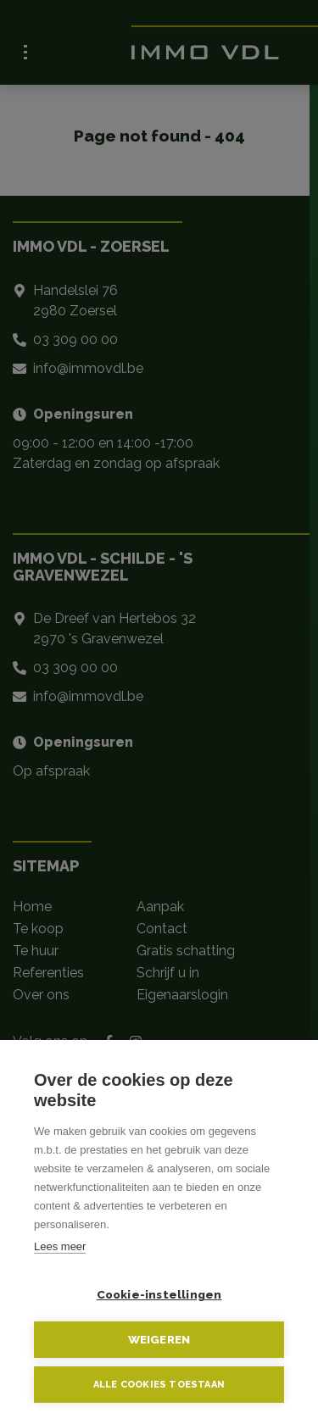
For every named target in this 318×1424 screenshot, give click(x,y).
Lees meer (60, 1246)
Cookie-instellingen (159, 1294)
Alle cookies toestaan (159, 1384)
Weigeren (159, 1339)
